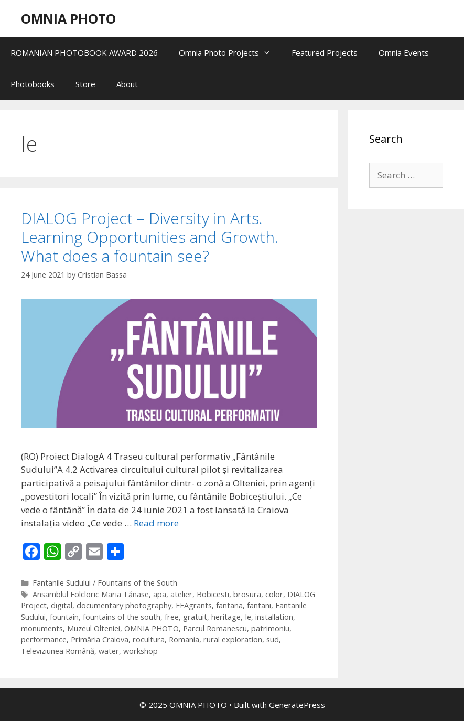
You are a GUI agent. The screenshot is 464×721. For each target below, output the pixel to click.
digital (61, 605)
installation (274, 617)
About (127, 84)
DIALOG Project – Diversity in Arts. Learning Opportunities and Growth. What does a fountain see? (149, 237)
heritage (226, 617)
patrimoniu (270, 628)
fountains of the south (121, 617)
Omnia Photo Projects (230, 52)
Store (85, 84)
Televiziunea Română (57, 651)
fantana (229, 605)
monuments (42, 628)
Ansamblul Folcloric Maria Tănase (91, 594)
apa (159, 594)
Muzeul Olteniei (93, 628)
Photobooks (32, 84)
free (172, 617)
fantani (259, 605)
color (274, 594)
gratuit (195, 617)
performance (44, 639)
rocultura (149, 639)
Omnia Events (404, 52)
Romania (184, 639)
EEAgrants (194, 605)
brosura (247, 594)
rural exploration (232, 639)
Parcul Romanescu (215, 628)
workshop (140, 651)
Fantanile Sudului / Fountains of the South (105, 583)
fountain (64, 617)
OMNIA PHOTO (68, 18)
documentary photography (124, 605)
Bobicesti (213, 594)
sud (272, 639)
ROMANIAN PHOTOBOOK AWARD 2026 (84, 52)
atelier (181, 594)
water (109, 651)
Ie (248, 617)
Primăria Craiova (99, 639)
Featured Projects (325, 52)
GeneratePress (297, 704)
